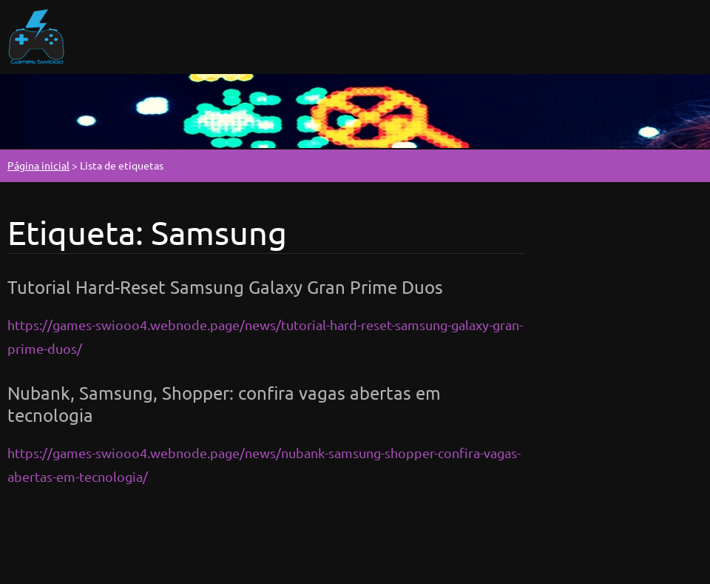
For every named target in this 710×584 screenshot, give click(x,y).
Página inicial (38, 165)
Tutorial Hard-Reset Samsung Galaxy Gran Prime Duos (225, 287)
